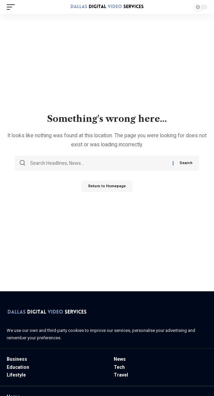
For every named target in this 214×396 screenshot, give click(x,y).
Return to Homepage (107, 186)
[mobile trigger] (12, 7)
